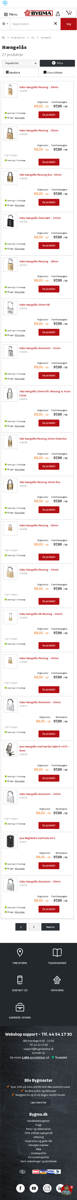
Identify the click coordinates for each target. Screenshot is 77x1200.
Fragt (38, 1125)
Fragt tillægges (11, 155)
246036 (23, 442)
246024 (23, 399)
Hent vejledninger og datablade (38, 1161)
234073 (23, 797)
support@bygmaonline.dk (38, 1049)
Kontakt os (38, 1053)
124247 (23, 841)
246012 (23, 486)
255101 (23, 308)
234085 (23, 617)
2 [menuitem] (34, 927)
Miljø (38, 1149)
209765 (23, 221)
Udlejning (38, 1137)
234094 (23, 352)
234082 (23, 573)
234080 (23, 134)
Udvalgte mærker (38, 1145)
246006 (23, 178)
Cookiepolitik (38, 1153)
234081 (23, 529)
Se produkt (49, 114)
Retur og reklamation (38, 1129)
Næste (50, 927)
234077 (23, 706)
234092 (23, 91)
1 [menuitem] (21, 927)
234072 (23, 885)
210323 (23, 265)
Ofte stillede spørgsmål (38, 1133)
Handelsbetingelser (38, 1121)
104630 (23, 754)
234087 (23, 662)
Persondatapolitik (38, 1157)
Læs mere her (39, 1102)
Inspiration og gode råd (38, 1141)
